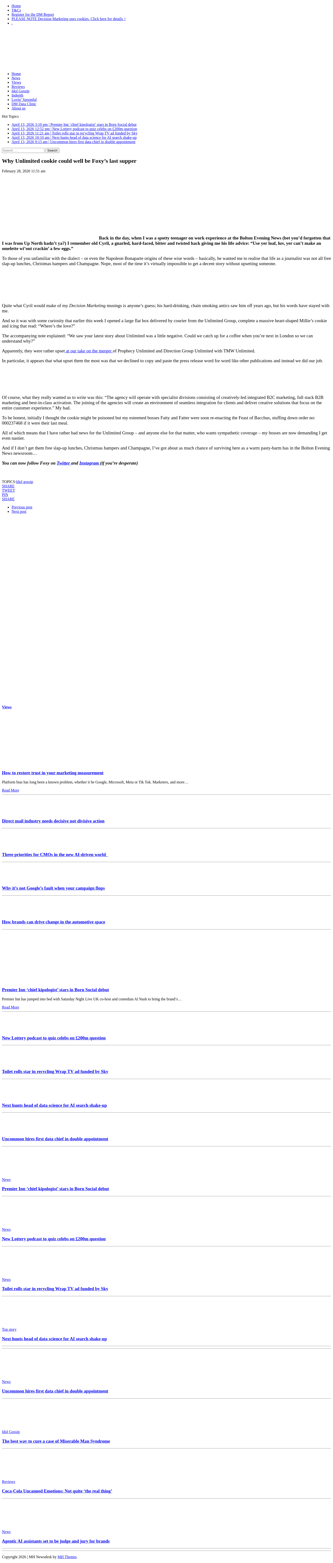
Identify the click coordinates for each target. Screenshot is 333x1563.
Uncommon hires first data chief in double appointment (55, 1138)
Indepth (17, 95)
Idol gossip (24, 482)
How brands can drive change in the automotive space (53, 921)
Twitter (64, 463)
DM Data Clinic (24, 104)
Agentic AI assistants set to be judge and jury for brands (56, 1541)
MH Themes (67, 1557)
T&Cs (16, 10)
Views (16, 82)
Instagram (89, 463)
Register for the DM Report (33, 14)
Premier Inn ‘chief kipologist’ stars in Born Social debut (55, 989)
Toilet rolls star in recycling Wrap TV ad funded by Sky (55, 1071)
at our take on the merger (89, 350)
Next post (19, 511)
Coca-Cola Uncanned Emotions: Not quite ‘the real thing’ (57, 1490)
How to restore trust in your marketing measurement (52, 772)
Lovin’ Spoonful (24, 100)
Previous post (22, 507)
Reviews (18, 87)
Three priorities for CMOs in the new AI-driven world (55, 854)
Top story (9, 1329)
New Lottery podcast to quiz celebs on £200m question (54, 1037)
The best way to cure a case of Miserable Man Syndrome (56, 1441)
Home (16, 6)
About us (18, 108)
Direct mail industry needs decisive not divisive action (53, 820)
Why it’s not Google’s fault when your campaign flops (53, 888)
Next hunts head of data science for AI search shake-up (54, 1105)
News (16, 78)
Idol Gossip (20, 91)
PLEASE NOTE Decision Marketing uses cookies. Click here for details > (69, 19)
